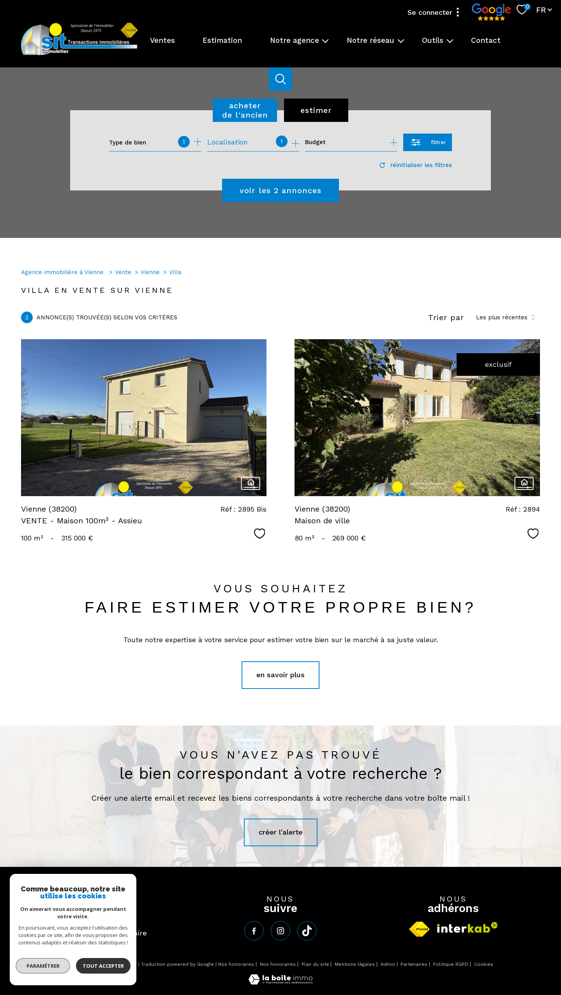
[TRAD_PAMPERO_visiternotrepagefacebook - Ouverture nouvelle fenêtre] (254, 930)
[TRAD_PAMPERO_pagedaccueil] (79, 54)
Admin (388, 964)
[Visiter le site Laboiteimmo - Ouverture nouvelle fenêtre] (280, 982)
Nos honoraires (236, 964)
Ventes (162, 40)
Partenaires (413, 964)
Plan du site (315, 964)
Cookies (483, 964)
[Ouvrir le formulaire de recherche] (427, 142)
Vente (123, 272)
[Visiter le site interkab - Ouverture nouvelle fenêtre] (467, 927)
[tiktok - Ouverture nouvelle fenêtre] (307, 930)
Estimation (222, 40)
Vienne (150, 272)
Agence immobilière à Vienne (63, 272)
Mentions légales (355, 964)
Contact (486, 40)
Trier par (446, 317)
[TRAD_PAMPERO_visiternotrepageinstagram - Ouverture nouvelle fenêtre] (280, 930)
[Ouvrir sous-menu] (325, 40)
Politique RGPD (450, 964)
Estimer (316, 110)
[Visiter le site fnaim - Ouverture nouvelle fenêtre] (419, 929)
